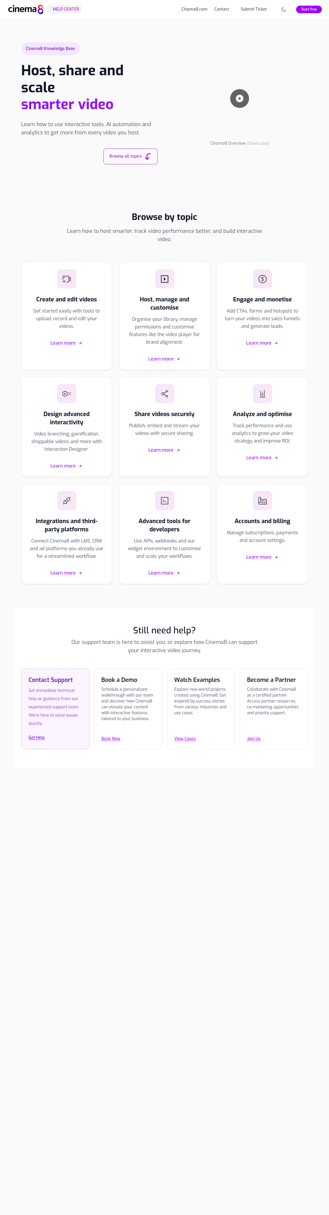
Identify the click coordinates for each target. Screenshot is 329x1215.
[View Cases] (201, 730)
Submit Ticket (254, 9)
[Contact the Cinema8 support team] (55, 730)
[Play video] (240, 98)
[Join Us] (274, 730)
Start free (309, 9)
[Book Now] (128, 730)
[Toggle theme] (283, 9)
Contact (222, 9)
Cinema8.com (195, 9)
